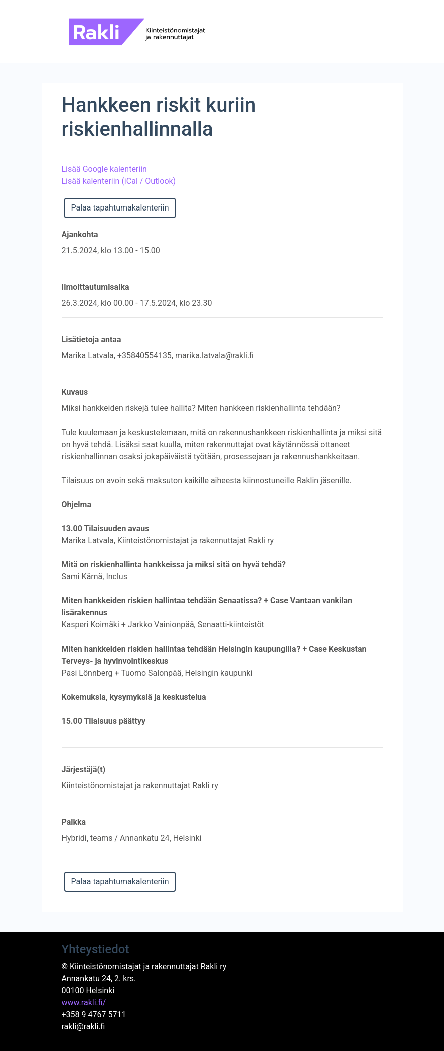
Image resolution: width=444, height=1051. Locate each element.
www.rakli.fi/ (84, 1002)
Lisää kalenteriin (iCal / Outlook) (119, 181)
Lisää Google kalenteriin (104, 169)
